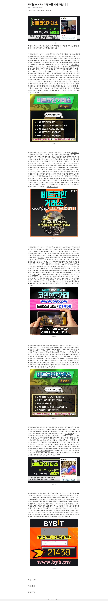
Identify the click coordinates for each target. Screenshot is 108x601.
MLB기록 (41, 257)
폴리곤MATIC (55, 431)
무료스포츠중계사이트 (68, 493)
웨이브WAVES (69, 433)
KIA (41, 88)
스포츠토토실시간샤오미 (62, 504)
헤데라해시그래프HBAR (69, 62)
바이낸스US (53, 358)
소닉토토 (69, 514)
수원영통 (58, 436)
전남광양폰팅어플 (49, 58)
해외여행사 (31, 586)
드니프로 (49, 184)
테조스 (35, 272)
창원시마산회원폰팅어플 (43, 450)
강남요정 (42, 348)
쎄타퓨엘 (64, 510)
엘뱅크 (62, 354)
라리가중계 (33, 497)
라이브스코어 (32, 580)
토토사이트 (31, 592)
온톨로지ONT (66, 157)
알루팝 (42, 283)
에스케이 (39, 163)
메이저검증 (34, 255)
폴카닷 (53, 367)
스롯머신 (35, 274)
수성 (43, 71)
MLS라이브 (66, 247)
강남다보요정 (40, 429)
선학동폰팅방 (75, 152)
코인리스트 (39, 352)
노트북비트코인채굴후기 (62, 516)
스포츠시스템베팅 (62, 356)
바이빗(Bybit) (31, 7)
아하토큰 (41, 92)
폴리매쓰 (48, 174)
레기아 (33, 77)
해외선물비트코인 (55, 455)
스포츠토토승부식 (73, 360)
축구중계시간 (70, 60)
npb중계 (72, 440)
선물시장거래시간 (52, 186)
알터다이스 (76, 178)
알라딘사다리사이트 (46, 182)
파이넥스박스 (45, 365)
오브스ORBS (44, 448)
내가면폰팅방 (61, 453)
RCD (49, 350)
